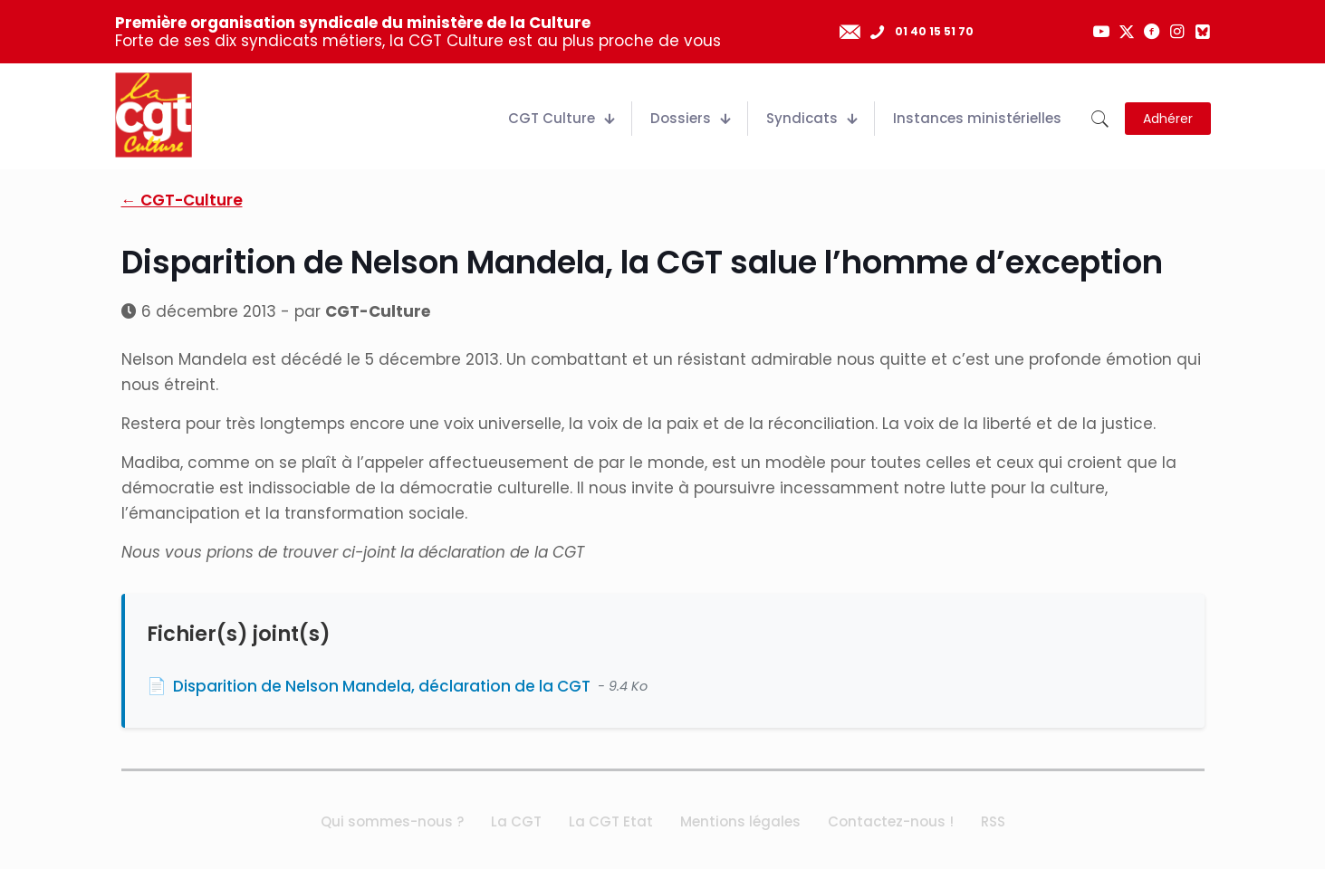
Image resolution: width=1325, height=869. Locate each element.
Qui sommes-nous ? (392, 821)
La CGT (516, 821)
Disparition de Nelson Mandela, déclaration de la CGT (381, 686)
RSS (993, 821)
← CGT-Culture (182, 200)
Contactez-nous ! (891, 821)
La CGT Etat (611, 821)
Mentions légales (740, 821)
